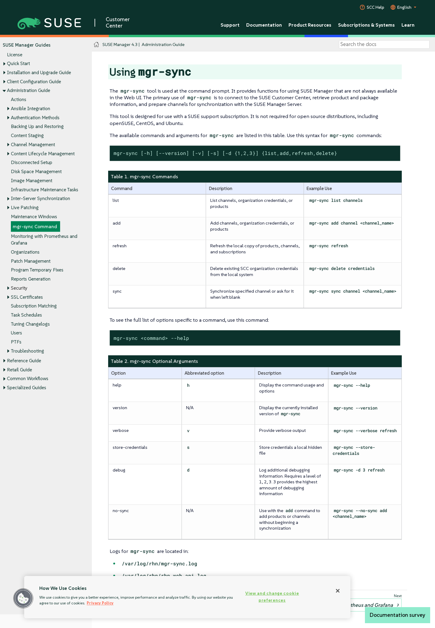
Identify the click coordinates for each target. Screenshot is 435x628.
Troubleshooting (27, 351)
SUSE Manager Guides (26, 45)
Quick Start (18, 63)
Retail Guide (19, 369)
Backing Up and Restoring (37, 126)
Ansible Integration (30, 108)
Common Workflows (27, 378)
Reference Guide (24, 360)
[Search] (384, 44)
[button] (23, 598)
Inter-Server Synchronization (40, 198)
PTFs (16, 342)
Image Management (31, 180)
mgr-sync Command (35, 226)
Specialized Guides (26, 387)
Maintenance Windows (34, 216)
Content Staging (27, 135)
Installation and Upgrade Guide (39, 72)
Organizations (25, 252)
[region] (187, 597)
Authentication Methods (35, 117)
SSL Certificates (27, 297)
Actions (18, 99)
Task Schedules (26, 315)
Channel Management (33, 144)
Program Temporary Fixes (37, 270)
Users (16, 333)
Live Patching (25, 207)
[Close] (337, 590)
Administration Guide (28, 90)
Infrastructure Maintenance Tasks (44, 189)
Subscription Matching (34, 306)
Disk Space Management (36, 171)
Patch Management (30, 261)
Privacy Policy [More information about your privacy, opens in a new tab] (100, 603)
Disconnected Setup (31, 162)
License (14, 54)
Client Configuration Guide (34, 81)
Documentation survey (397, 614)
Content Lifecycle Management (43, 153)
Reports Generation (30, 279)
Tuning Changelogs (30, 324)
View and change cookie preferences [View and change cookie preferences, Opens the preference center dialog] (272, 596)
